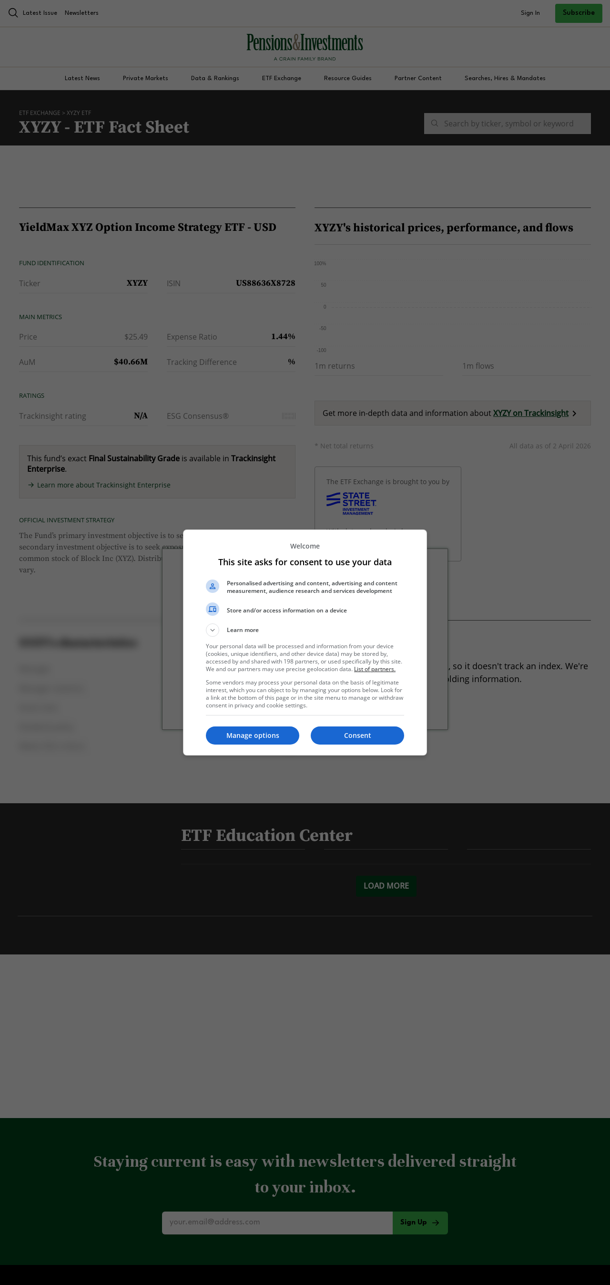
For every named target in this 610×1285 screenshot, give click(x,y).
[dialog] (305, 642)
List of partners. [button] (375, 669)
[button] (305, 630)
